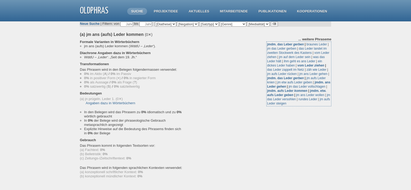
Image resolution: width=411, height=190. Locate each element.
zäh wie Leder (316, 70)
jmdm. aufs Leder (287, 91)
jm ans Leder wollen (310, 95)
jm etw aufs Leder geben (294, 82)
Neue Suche (89, 24)
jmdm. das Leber (285, 44)
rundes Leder (308, 99)
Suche (137, 11)
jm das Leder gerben (281, 48)
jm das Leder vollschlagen (307, 86)
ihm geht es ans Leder (299, 61)
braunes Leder (317, 44)
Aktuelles (199, 11)
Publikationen (272, 11)
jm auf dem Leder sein (294, 57)
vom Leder (311, 65)
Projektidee (166, 11)
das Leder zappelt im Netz (285, 70)
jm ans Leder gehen (313, 74)
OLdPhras (94, 11)
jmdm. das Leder (285, 78)
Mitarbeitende (234, 11)
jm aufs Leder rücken (282, 74)
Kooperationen (312, 11)
